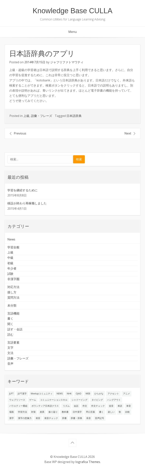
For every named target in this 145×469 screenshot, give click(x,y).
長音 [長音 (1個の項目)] (88, 418)
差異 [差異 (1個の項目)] (42, 411)
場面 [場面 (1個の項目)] (11, 411)
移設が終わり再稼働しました (27, 203)
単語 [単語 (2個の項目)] (120, 405)
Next (127, 133)
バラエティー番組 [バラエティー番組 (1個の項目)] (18, 405)
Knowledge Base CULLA (73, 11)
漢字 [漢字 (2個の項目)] (11, 418)
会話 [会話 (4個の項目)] (76, 405)
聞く (10, 324)
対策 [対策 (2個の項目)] (33, 411)
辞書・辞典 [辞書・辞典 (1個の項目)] (76, 418)
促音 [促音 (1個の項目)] (111, 405)
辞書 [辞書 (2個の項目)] (64, 418)
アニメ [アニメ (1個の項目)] (126, 393)
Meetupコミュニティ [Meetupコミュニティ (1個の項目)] (41, 393)
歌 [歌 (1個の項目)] (120, 411)
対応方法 (13, 287)
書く (10, 318)
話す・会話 (14, 329)
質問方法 (13, 297)
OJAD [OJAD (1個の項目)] (78, 393)
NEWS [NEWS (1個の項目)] (60, 393)
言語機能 (13, 313)
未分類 (11, 305)
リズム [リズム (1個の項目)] (66, 405)
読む (10, 334)
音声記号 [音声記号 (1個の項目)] (99, 418)
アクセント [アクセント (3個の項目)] (113, 393)
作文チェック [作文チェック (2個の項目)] (98, 405)
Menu (72, 32)
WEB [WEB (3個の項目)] (88, 393)
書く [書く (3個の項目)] (101, 411)
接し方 (11, 292)
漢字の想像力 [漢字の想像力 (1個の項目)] (25, 418)
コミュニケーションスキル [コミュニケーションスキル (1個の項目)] (53, 399)
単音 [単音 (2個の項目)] (128, 405)
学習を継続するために (22, 190)
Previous (20, 133)
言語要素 (13, 342)
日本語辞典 (74, 116)
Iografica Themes (87, 462)
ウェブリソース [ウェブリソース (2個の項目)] (17, 399)
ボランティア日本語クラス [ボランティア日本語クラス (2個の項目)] (45, 405)
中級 (10, 258)
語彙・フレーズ (41, 116)
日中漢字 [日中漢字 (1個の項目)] (77, 411)
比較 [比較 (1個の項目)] (127, 411)
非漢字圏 (13, 279)
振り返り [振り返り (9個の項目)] (53, 411)
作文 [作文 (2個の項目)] (85, 405)
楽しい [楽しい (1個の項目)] (111, 411)
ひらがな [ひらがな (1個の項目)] (98, 393)
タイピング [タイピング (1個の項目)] (97, 399)
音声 (10, 364)
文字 (10, 347)
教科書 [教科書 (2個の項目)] (65, 411)
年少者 (11, 268)
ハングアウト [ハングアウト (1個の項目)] (114, 399)
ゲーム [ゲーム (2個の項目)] (32, 399)
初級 (10, 263)
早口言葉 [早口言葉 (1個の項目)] (90, 411)
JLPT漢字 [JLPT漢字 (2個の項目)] (22, 393)
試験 (10, 274)
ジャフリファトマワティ (66, 62)
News (11, 239)
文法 (10, 353)
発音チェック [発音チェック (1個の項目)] (51, 418)
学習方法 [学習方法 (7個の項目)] (22, 411)
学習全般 (13, 247)
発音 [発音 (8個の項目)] (38, 418)
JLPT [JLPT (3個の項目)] (11, 393)
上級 (26, 116)
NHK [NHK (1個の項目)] (69, 393)
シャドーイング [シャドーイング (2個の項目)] (79, 399)
